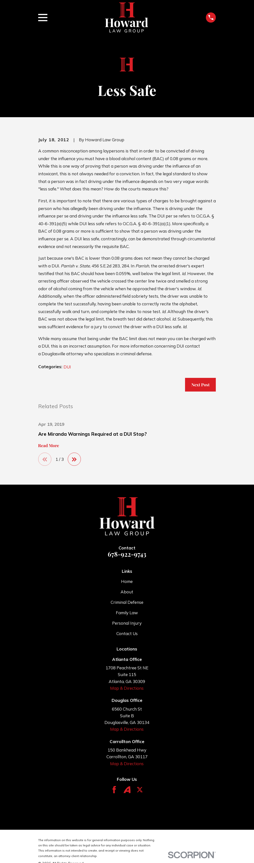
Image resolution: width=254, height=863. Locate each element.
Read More (48, 445)
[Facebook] (114, 789)
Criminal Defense (127, 602)
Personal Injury (127, 623)
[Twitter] (139, 789)
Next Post (200, 384)
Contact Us (127, 633)
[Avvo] (127, 789)
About (127, 592)
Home (127, 581)
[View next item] (75, 459)
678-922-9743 (127, 554)
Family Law (127, 613)
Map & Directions (127, 688)
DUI (67, 366)
